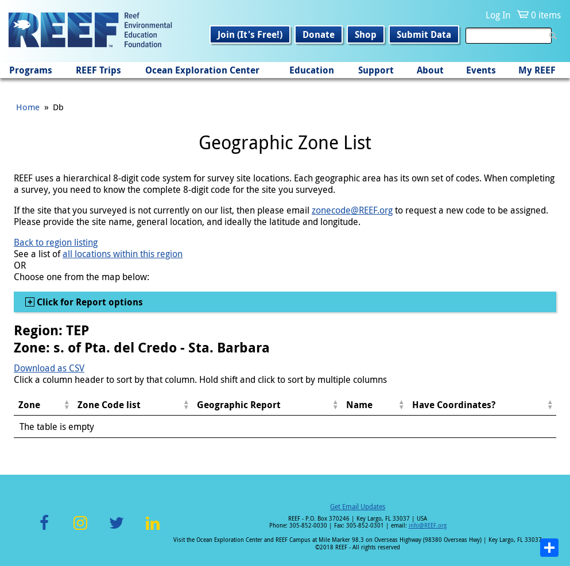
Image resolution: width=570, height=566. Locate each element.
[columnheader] (43, 405)
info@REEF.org (428, 525)
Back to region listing (56, 242)
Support (376, 70)
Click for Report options (88, 302)
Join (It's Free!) (250, 34)
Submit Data (424, 34)
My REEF (537, 70)
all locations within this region (123, 253)
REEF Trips (98, 70)
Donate (319, 34)
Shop (366, 34)
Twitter (116, 529)
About (430, 70)
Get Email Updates (357, 506)
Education (311, 70)
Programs (30, 70)
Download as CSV (49, 368)
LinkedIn (153, 529)
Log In (498, 15)
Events (481, 70)
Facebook (44, 529)
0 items (546, 15)
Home (28, 107)
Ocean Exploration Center (202, 70)
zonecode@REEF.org (352, 210)
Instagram (80, 529)
